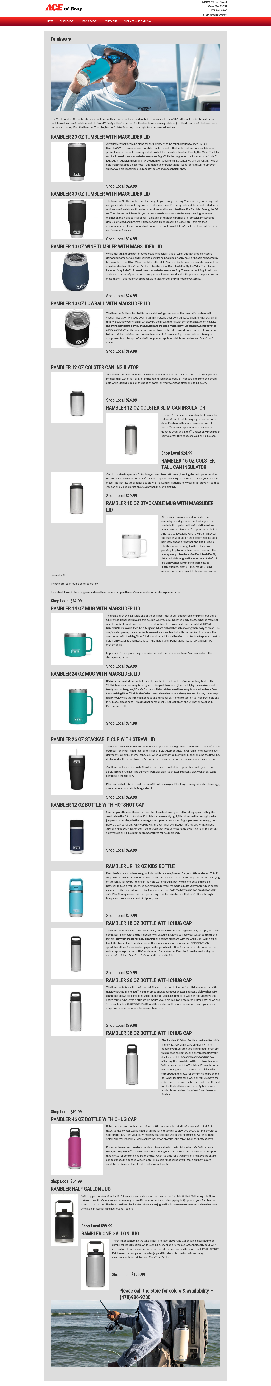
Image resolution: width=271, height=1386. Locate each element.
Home (50, 21)
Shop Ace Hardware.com (138, 21)
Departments (67, 21)
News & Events (90, 21)
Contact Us (111, 21)
